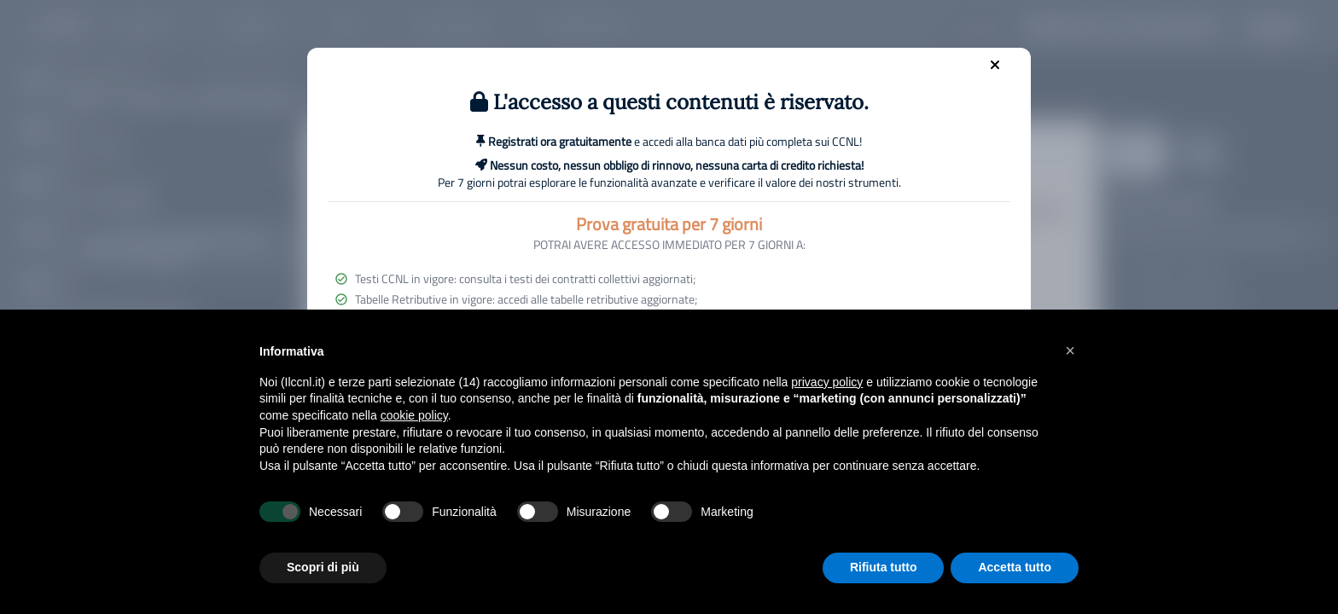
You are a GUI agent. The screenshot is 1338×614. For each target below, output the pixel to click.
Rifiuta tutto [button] (883, 567)
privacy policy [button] (827, 382)
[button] (1070, 350)
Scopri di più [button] (323, 567)
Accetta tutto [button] (1014, 567)
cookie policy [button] (414, 415)
